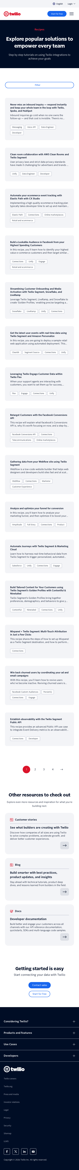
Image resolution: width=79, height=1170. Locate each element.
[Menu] (71, 14)
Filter (37, 85)
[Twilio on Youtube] (33, 1151)
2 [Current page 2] (35, 769)
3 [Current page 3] (44, 769)
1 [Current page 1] (26, 769)
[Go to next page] (61, 769)
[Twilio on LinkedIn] (24, 1151)
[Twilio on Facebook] (7, 1151)
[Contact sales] (39, 985)
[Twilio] (12, 14)
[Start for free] (56, 14)
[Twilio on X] (16, 1151)
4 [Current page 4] (53, 769)
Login (71, 4)
